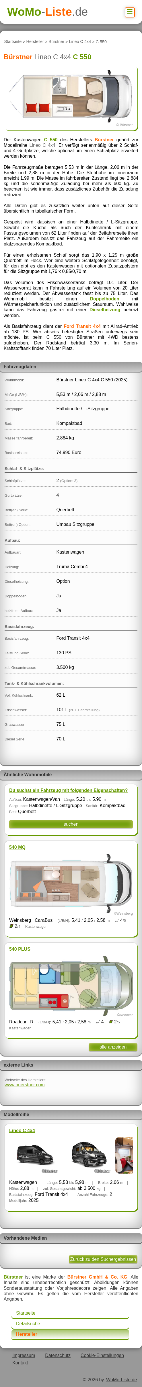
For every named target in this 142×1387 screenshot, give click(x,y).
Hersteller (35, 41)
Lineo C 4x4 (80, 41)
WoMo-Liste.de (121, 1379)
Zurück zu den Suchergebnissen (103, 1259)
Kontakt (20, 1362)
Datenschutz (58, 1355)
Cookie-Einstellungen (102, 1355)
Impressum (23, 1355)
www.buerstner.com (25, 1084)
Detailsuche (28, 1323)
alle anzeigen (113, 1047)
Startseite (13, 41)
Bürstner (56, 41)
